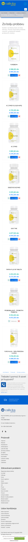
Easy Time (14, 228)
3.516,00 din (14, 356)
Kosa (2, 477)
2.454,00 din (14, 274)
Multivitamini (4, 444)
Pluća (2, 487)
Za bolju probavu (21, 13)
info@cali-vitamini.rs (10, 423)
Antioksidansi (4, 446)
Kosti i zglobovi (5, 479)
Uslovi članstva (5, 513)
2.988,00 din (14, 69)
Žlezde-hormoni (5, 501)
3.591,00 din (14, 192)
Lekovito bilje (4, 448)
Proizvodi (11, 13)
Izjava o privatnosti (6, 525)
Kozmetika (4, 456)
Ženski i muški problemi (7, 497)
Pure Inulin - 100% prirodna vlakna (14, 352)
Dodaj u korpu (14, 75)
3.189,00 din (14, 151)
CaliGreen (3, 462)
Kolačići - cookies (5, 527)
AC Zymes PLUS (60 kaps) (14, 105)
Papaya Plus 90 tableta (14, 269)
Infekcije (3, 475)
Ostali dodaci (4, 454)
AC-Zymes (14, 146)
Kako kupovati (5, 511)
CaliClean (3, 460)
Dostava (3, 519)
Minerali (3, 442)
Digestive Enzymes (14, 187)
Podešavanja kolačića (14, 540)
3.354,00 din (14, 315)
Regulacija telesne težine (7, 471)
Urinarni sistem (5, 495)
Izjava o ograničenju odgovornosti (10, 523)
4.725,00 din (14, 110)
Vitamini (3, 440)
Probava (3, 489)
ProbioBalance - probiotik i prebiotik (14, 311)
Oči (2, 485)
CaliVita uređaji (5, 458)
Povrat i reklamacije (6, 521)
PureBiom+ (14, 64)
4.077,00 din (14, 233)
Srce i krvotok (4, 491)
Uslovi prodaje (5, 517)
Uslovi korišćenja (5, 515)
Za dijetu (3, 452)
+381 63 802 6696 (7, 426)
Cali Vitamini (4, 13)
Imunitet (3, 473)
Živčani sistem (4, 499)
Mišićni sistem (4, 483)
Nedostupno (14, 321)
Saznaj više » (4, 392)
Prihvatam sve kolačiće (19, 538)
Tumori (3, 493)
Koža (2, 481)
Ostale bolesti (4, 502)
